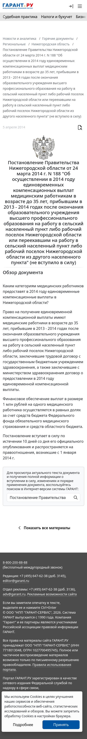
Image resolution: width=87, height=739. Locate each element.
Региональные (14, 44)
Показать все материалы (43, 528)
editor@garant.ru (16, 580)
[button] (71, 6)
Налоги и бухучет (56, 16)
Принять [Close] (61, 724)
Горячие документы (58, 38)
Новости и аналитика (19, 38)
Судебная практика (20, 16)
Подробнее (23, 724)
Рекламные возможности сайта (52, 594)
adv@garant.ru (14, 594)
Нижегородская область (51, 44)
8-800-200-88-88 (15, 562)
